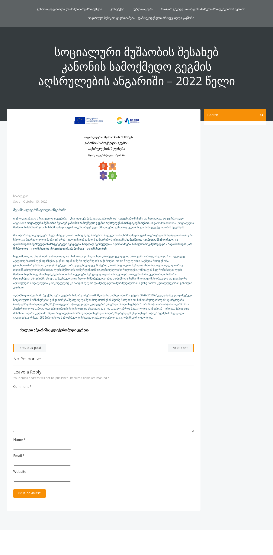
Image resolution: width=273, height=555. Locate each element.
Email (19, 455)
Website (19, 471)
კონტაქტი (117, 9)
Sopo (16, 202)
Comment (22, 386)
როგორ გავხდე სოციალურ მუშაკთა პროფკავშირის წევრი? (203, 9)
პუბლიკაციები (142, 9)
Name (19, 439)
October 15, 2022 (35, 202)
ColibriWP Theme (165, 542)
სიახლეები (20, 196)
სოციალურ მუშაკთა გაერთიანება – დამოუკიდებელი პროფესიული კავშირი (141, 18)
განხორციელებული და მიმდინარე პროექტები (69, 9)
